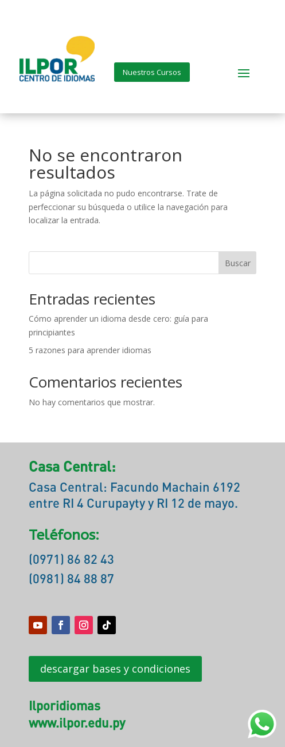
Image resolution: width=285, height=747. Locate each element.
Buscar (238, 263)
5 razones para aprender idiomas (90, 350)
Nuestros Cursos (152, 72)
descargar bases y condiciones (115, 668)
